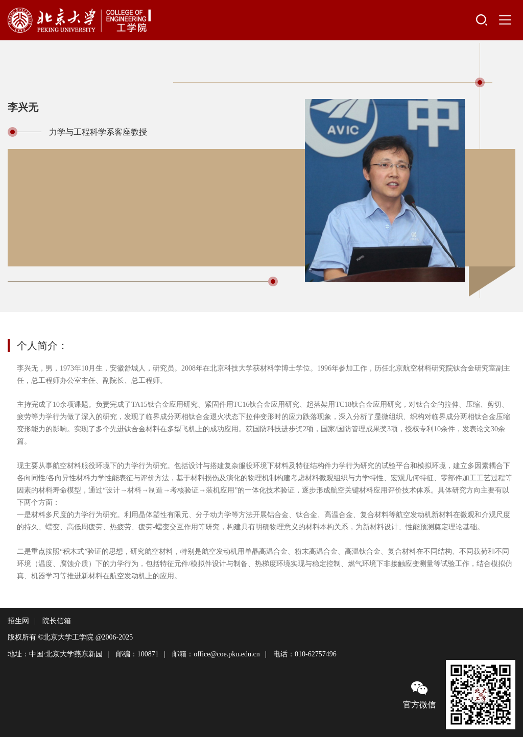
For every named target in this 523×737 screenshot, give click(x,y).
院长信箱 (56, 621)
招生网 (18, 621)
